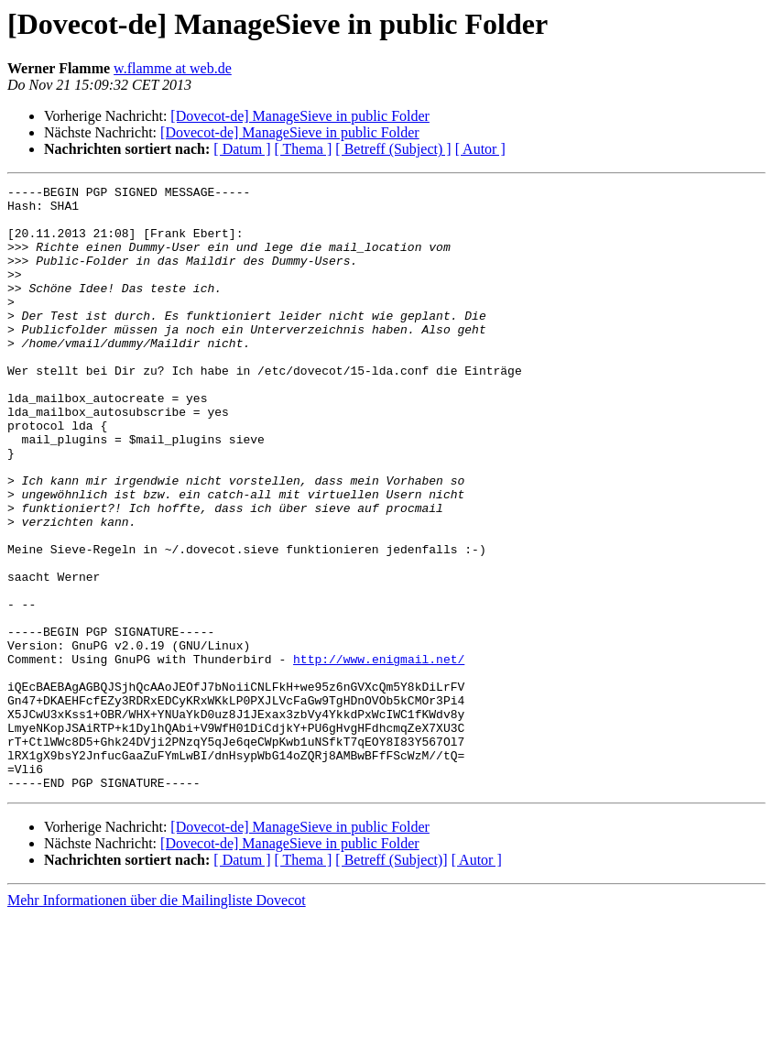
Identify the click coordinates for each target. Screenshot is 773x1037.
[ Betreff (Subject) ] (393, 149)
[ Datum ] (241, 149)
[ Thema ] (303, 149)
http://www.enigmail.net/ (378, 755)
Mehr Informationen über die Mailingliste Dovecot (156, 1021)
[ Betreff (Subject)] (391, 980)
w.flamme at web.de (173, 68)
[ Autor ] (480, 149)
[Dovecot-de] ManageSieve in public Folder (300, 116)
